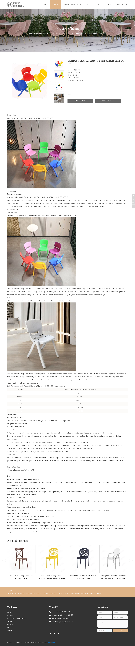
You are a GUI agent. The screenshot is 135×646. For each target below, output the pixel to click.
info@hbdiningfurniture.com (65, 622)
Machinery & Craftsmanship (72, 4)
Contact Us (119, 4)
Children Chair (85, 593)
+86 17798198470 (66, 615)
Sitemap (39, 642)
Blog (109, 4)
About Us (99, 4)
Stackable (71, 593)
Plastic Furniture (20, 593)
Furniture (55, 4)
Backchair (77, 593)
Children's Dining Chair (50, 593)
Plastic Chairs (63, 33)
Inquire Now (80, 101)
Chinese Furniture (95, 593)
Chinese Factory (62, 593)
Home (46, 4)
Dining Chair (53, 33)
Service (89, 4)
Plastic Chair (10, 593)
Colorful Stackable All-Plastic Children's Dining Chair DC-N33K (89, 33)
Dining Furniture (43, 33)
